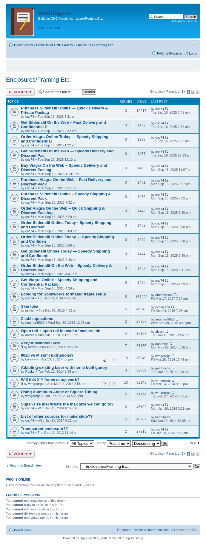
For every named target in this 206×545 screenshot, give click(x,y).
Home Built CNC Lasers (54, 45)
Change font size (192, 44)
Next (193, 443)
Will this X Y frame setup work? (50, 379)
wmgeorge (162, 356)
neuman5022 (34, 322)
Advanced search (184, 21)
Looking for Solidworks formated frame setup (63, 294)
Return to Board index (25, 465)
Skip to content (49, 28)
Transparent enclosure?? (44, 428)
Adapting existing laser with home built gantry (64, 367)
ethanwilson (164, 295)
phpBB (84, 538)
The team (123, 530)
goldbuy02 (162, 368)
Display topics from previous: (60, 443)
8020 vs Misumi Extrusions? (47, 355)
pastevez (161, 344)
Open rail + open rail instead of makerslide (60, 331)
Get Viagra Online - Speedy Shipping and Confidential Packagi (59, 282)
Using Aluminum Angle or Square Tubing (59, 392)
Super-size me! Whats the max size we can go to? (67, 404)
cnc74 (29, 116)
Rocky (30, 371)
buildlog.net (55, 13)
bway (29, 359)
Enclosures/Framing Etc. (95, 45)
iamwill (30, 310)
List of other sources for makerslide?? (57, 416)
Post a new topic (20, 92)
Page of (174, 91)
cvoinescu (162, 307)
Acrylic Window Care (40, 343)
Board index (23, 45)
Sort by (113, 443)
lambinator (162, 417)
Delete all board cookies (150, 530)
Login (193, 53)
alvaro (29, 335)
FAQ (160, 53)
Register (176, 53)
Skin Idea (29, 306)
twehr (32, 347)
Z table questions (37, 318)
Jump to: (71, 466)
